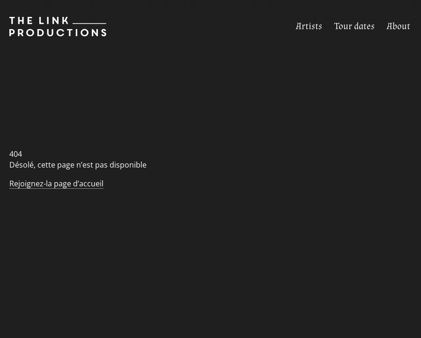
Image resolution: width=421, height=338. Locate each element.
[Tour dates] (354, 26)
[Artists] (309, 26)
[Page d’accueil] (53, 27)
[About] (398, 26)
